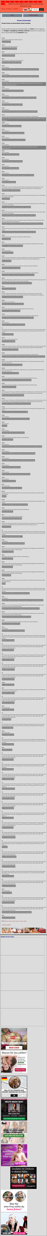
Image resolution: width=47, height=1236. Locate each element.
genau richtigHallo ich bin (8, 734)
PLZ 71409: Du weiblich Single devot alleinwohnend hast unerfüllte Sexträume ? (20, 69)
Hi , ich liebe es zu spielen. (8, 685)
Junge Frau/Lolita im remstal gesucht (10, 154)
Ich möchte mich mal (7, 893)
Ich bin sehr (4, 847)
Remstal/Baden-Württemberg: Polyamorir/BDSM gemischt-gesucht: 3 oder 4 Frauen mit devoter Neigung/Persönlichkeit (22, 84)
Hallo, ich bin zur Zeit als (7, 827)
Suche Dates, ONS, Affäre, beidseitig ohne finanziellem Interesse (17, 283)
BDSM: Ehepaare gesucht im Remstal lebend (12, 161)
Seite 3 (10, 921)
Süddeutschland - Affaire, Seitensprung (11, 190)
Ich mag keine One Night (7, 769)
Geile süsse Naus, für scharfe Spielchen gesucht (13, 395)
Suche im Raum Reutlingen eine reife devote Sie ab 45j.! (15, 504)
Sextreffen (4, 426)
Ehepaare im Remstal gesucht (9, 182)
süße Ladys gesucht (6, 261)
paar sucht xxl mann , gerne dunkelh (10, 373)
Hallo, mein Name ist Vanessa (9, 886)
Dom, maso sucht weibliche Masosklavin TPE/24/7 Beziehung (16, 474)
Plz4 (21, 2)
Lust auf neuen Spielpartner (8, 55)
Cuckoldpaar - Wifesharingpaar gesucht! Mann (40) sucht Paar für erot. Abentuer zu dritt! (22, 223)
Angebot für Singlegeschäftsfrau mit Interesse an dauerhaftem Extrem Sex (19, 98)
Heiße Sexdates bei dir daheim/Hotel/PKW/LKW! (13, 543)
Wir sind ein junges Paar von (8, 918)
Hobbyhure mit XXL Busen (8, 640)
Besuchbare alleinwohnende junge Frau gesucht (13, 133)
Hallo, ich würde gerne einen (8, 837)
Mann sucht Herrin (6, 42)
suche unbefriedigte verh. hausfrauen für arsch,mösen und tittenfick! (17, 318)
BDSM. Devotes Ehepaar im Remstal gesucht (12, 104)
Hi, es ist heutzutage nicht (8, 779)
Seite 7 (25, 921)
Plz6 (31, 2)
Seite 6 (21, 921)
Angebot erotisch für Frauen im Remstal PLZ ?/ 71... (13, 140)
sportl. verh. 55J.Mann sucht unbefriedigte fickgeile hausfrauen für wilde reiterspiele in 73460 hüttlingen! (23, 119)
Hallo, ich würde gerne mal (8, 902)
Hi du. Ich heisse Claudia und (8, 866)
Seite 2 (6, 921)
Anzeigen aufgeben (33, 15)
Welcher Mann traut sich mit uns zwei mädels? (13, 304)
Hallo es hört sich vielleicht (8, 679)
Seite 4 (14, 921)
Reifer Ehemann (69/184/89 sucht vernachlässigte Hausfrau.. (15, 593)
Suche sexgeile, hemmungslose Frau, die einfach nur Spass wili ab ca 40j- (18, 215)
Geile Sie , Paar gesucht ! (7, 334)
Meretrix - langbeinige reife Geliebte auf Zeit (12, 246)
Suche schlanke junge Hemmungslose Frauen (12, 297)
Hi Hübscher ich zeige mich (8, 693)
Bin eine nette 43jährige (7, 728)
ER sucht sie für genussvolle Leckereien (11, 311)
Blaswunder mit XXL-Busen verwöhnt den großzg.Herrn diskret (16, 617)
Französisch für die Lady (7, 253)
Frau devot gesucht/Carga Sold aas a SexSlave (12, 91)
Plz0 (3, 2)
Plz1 (7, 2)
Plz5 (26, 2)
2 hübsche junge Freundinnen (9, 289)
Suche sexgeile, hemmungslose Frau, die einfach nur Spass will (16, 207)
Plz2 (12, 2)
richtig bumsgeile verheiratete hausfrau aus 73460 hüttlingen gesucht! (18, 275)
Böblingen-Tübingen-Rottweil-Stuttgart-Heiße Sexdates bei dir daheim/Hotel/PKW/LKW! (22, 600)
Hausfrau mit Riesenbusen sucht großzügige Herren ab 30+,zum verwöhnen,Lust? (20, 608)
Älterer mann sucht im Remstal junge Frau (11, 126)
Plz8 (40, 2)
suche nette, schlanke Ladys (8, 341)
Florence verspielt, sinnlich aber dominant (11, 62)
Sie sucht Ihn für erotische (8, 660)
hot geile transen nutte (7, 567)
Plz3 (17, 2)
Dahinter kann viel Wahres (8, 703)
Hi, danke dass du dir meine (8, 789)
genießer (4, 496)
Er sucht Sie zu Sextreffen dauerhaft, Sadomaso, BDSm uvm (15, 419)
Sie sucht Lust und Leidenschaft (9, 48)
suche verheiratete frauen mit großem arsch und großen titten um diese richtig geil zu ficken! (23, 356)
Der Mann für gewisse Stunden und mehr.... (12, 488)
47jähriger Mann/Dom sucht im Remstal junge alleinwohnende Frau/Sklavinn (19, 111)
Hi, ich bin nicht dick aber (8, 808)
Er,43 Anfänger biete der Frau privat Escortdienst (13, 433)
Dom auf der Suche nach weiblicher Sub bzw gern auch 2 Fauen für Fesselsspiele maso (22, 446)
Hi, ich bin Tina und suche (8, 876)
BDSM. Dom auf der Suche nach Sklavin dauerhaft (13, 324)
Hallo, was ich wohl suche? (8, 798)
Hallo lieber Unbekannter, (8, 710)
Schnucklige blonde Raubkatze (9, 857)
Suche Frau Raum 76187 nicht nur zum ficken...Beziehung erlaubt (16, 380)
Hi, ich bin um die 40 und (7, 759)
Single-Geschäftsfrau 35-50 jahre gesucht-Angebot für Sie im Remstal (18, 175)
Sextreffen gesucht (6, 527)
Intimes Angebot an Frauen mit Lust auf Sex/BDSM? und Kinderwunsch (18, 460)
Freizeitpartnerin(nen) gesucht (9, 387)
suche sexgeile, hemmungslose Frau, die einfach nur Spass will (16, 403)
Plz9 (3, 4)
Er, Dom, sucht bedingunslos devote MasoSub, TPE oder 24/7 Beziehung (18, 453)
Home (12, 15)
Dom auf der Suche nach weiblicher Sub (11, 467)
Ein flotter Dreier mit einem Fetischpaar (11, 268)
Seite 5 (17, 921)
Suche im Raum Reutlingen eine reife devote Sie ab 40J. (15, 412)
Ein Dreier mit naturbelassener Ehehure (11, 624)
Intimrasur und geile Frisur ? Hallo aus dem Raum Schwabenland (16, 912)
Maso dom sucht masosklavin (9, 481)
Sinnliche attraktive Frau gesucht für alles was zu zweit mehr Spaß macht (19, 232)
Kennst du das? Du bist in (8, 744)
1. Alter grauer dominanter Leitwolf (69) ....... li (12, 536)
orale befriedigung (6, 239)
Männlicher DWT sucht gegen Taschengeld (12, 518)
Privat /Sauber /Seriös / (7, 439)
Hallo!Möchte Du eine (7, 750)
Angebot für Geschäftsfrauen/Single (10, 168)
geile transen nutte (6, 575)
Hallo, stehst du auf (6, 719)
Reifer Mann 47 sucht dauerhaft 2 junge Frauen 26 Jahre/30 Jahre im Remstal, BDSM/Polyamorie (19, 147)
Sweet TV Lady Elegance (7, 552)
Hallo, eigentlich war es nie (8, 669)
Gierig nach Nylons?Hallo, (8, 650)
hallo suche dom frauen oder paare (10, 349)
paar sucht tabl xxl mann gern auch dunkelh (12, 365)
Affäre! (3, 583)
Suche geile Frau (6, 199)
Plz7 (35, 2)
